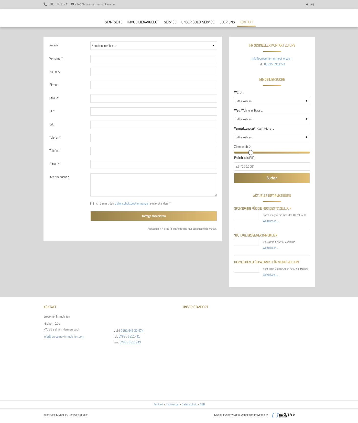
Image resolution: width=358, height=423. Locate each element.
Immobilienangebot (143, 22)
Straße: (54, 98)
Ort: (51, 124)
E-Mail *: (54, 164)
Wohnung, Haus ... (248, 110)
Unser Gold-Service (198, 22)
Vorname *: (56, 58)
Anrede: (54, 45)
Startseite (113, 22)
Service (170, 22)
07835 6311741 (58, 4)
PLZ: (52, 111)
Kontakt (246, 22)
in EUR (244, 157)
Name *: (54, 71)
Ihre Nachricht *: (59, 177)
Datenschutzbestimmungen (132, 203)
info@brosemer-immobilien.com (95, 4)
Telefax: (54, 150)
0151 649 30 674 (132, 330)
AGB (202, 404)
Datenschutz (189, 404)
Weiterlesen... (270, 221)
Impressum (172, 404)
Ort (239, 92)
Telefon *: (55, 137)
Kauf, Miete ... (254, 128)
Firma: (53, 85)
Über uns (227, 22)
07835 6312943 (130, 342)
